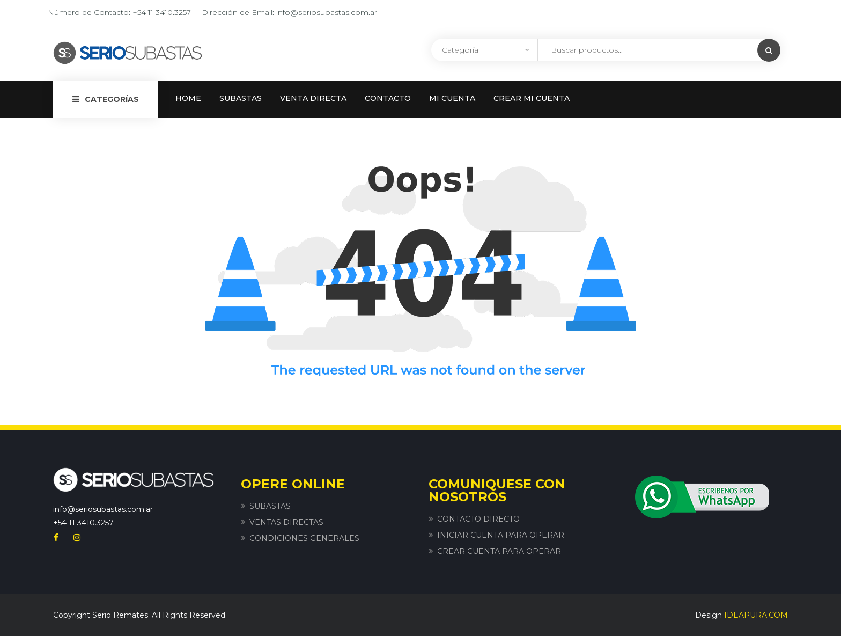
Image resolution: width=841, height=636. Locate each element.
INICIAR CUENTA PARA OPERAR (500, 535)
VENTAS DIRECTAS (286, 522)
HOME (188, 98)
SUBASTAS (240, 98)
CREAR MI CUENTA (531, 98)
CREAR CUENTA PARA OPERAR (499, 551)
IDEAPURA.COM (756, 615)
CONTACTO (388, 98)
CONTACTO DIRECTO (478, 519)
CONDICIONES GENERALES (304, 538)
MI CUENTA (452, 98)
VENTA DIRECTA (313, 98)
